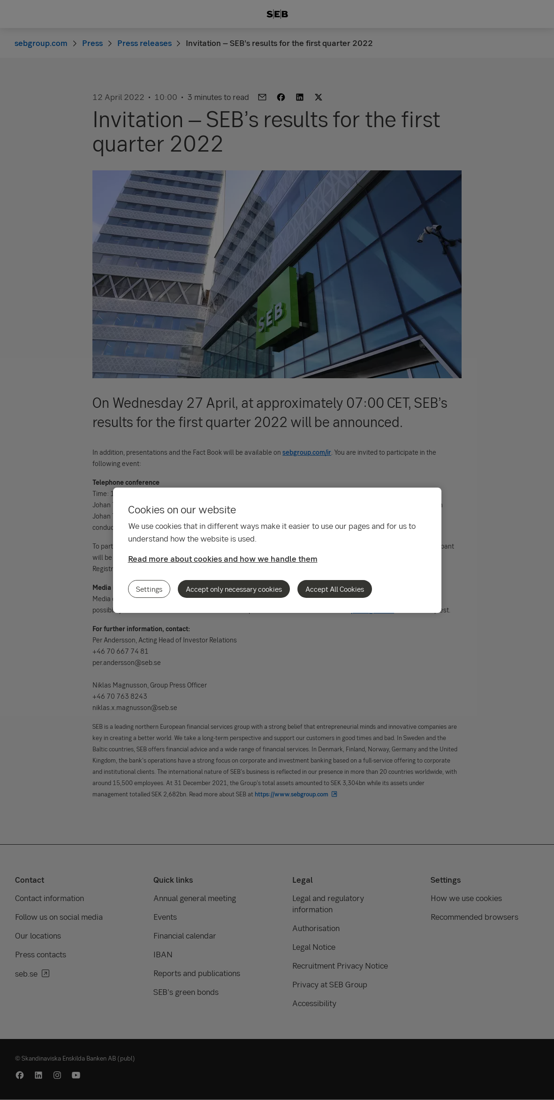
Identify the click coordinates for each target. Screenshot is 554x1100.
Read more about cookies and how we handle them (223, 558)
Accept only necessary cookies (234, 589)
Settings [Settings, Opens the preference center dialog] (149, 589)
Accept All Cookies (334, 589)
